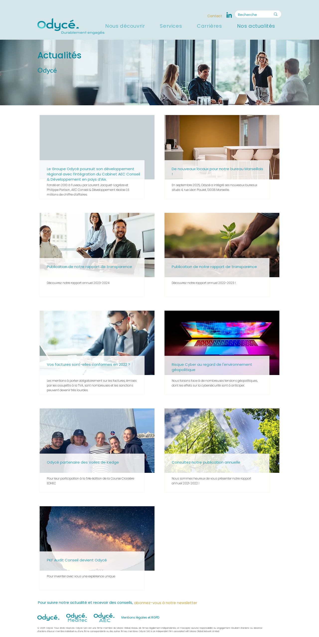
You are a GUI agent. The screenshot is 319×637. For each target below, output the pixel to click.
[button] (125, 26)
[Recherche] (250, 14)
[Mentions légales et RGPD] (141, 617)
